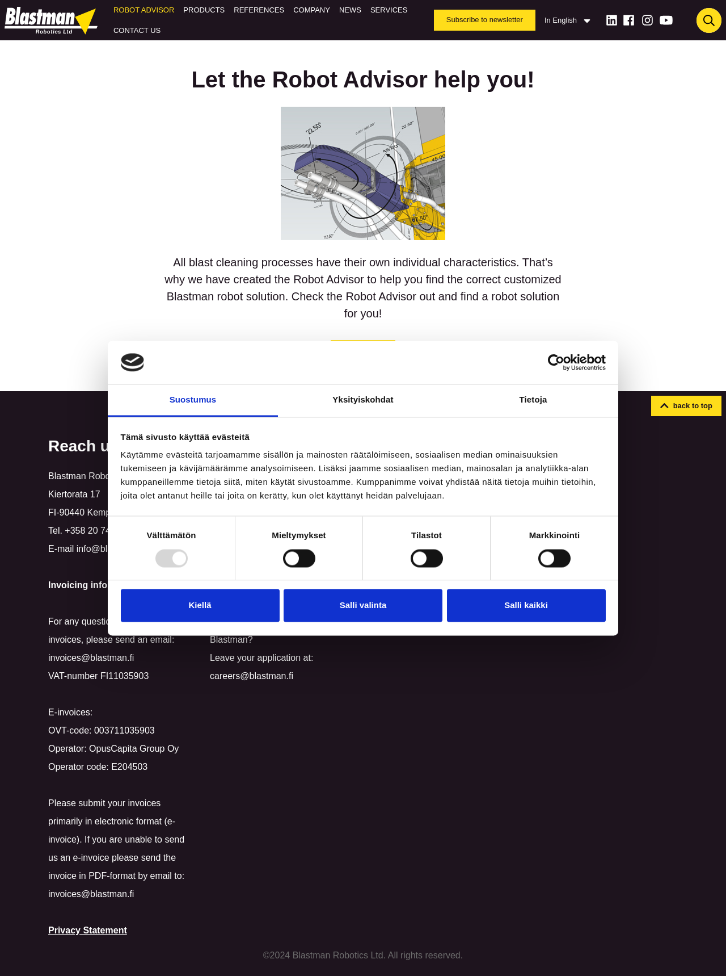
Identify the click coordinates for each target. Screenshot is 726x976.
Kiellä (199, 605)
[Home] (53, 20)
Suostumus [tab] (193, 400)
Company (311, 10)
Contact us (137, 30)
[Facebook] (628, 20)
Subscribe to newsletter (484, 19)
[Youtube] (666, 20)
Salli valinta (363, 605)
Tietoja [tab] (533, 400)
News (350, 10)
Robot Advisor (143, 10)
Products (204, 10)
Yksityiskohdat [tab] (362, 400)
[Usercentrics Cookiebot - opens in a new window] (556, 362)
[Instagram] (647, 20)
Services (389, 10)
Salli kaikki (526, 605)
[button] (686, 406)
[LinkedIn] (611, 20)
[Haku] (709, 20)
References (259, 10)
